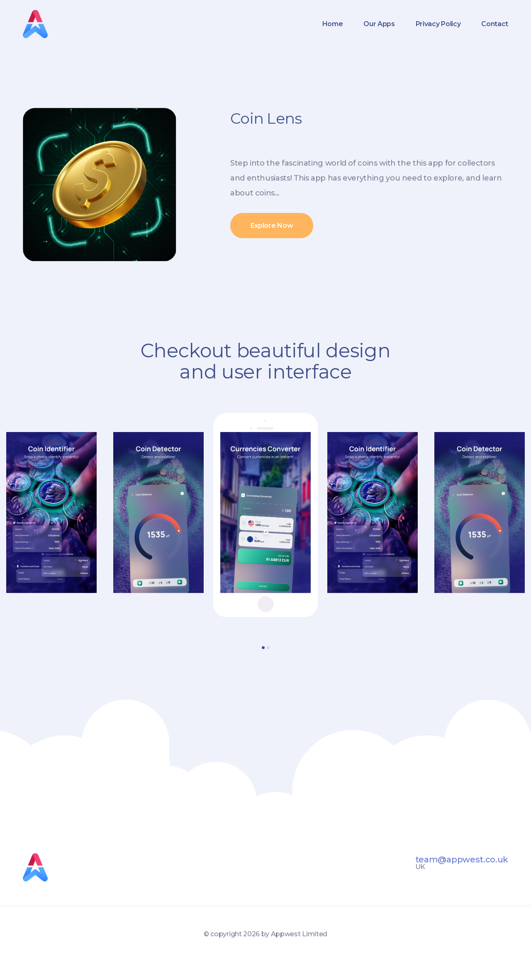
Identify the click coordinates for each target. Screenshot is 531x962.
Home (332, 24)
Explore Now (272, 226)
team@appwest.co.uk (461, 859)
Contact (494, 24)
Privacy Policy (438, 24)
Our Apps (379, 24)
